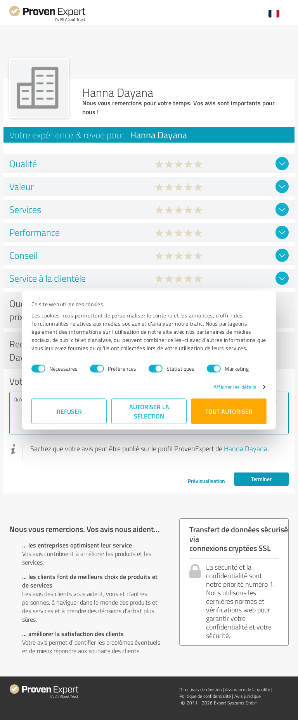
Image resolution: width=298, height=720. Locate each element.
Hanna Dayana (245, 448)
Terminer (261, 479)
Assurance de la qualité (247, 689)
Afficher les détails (234, 387)
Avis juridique (247, 696)
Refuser (69, 411)
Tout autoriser (229, 411)
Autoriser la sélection (149, 411)
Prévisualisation (206, 481)
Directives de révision (200, 689)
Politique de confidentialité (205, 696)
